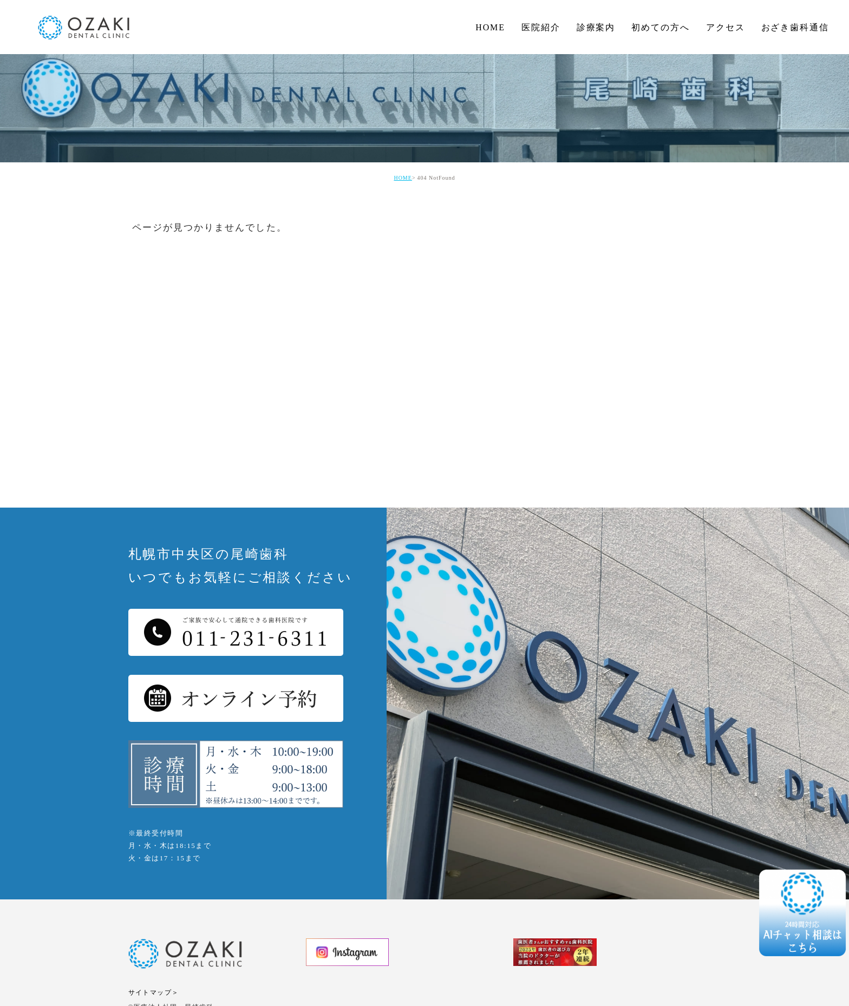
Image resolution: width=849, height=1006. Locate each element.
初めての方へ (660, 27)
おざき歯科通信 (795, 27)
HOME (490, 27)
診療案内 (596, 27)
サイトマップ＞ (153, 992)
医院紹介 (540, 27)
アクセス (725, 27)
